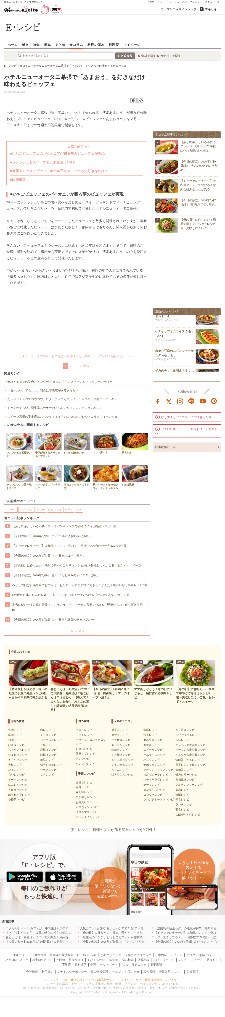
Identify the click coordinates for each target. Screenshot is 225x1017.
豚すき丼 (135, 443)
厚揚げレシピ (48, 749)
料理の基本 (96, 44)
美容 (93, 964)
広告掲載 (149, 971)
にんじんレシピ (17, 784)
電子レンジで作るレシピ (190, 764)
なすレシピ (15, 769)
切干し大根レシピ (51, 764)
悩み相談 (128, 960)
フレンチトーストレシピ (158, 799)
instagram (180, 401)
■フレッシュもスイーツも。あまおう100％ (43, 162)
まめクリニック (110, 955)
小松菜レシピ (16, 799)
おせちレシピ (84, 782)
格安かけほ (76, 960)
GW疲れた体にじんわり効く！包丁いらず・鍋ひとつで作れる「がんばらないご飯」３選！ (72, 595)
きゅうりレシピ (17, 789)
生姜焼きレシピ (121, 740)
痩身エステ (139, 964)
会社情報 (32, 971)
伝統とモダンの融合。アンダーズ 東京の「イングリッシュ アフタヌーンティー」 (61, 381)
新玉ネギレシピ (85, 753)
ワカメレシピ (48, 769)
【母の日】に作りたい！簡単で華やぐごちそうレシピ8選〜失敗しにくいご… (198, 224)
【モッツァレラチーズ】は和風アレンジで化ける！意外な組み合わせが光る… (198, 185)
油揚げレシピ (48, 754)
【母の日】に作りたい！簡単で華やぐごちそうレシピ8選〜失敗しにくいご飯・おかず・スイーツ (76, 565)
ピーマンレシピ (17, 779)
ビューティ (173, 2)
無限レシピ (182, 794)
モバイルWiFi (96, 960)
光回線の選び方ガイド (64, 955)
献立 (25, 44)
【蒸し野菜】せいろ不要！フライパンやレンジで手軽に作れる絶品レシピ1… (198, 146)
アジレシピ (83, 758)
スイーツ (10, 509)
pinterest (214, 401)
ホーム (13, 44)
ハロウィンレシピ (87, 807)
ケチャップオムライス (170, 332)
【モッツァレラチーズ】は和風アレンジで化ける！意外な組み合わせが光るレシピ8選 (69, 546)
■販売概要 (18, 179)
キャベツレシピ (17, 759)
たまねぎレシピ (17, 754)
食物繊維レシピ (185, 779)
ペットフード (109, 964)
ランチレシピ (183, 804)
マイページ (131, 44)
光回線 (60, 960)
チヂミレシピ (151, 784)
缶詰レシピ (182, 740)
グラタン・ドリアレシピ (158, 769)
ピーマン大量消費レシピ (190, 749)
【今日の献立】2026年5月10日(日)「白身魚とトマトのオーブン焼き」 (52, 941)
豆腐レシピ (47, 745)
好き (79, 509)
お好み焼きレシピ (122, 759)
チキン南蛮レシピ (122, 764)
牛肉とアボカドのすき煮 (77, 477)
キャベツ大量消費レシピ (190, 745)
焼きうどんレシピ (122, 774)
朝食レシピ (182, 799)
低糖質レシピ (183, 769)
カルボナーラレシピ (155, 774)
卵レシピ (45, 729)
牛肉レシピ (15, 729)
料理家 (114, 44)
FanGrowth (89, 955)
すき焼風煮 (135, 475)
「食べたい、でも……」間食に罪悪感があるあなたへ (43, 390)
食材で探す (148, 56)
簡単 (47, 44)
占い (184, 2)
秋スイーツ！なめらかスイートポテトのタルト (106, 479)
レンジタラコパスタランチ (48, 477)
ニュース (197, 960)
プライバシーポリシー (72, 971)
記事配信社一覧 (165, 447)
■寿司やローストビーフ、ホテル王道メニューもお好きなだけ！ (59, 171)
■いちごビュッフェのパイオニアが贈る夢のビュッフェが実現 (57, 153)
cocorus (113, 960)
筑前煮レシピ (119, 749)
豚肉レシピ (15, 735)
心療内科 (161, 955)
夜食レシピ (182, 809)
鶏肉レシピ (15, 740)
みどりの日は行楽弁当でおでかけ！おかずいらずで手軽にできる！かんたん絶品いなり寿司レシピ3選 (79, 585)
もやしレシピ (16, 774)
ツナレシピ (47, 774)
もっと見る (77, 631)
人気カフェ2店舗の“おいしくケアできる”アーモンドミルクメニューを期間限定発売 (135, 928)
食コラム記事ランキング (21, 518)
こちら (159, 988)
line (191, 401)
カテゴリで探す (170, 56)
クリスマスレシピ (87, 812)
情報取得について (171, 971)
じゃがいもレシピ (19, 749)
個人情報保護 (99, 971)
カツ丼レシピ (119, 735)
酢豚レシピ (150, 729)
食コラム (76, 44)
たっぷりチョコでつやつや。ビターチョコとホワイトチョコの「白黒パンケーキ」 (62, 399)
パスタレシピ (151, 759)
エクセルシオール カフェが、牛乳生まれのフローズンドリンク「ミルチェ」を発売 (61, 928)
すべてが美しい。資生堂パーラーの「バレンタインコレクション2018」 (54, 407)
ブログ (190, 955)
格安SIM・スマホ (17, 960)
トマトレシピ (84, 735)
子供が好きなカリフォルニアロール (48, 445)
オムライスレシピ (154, 754)
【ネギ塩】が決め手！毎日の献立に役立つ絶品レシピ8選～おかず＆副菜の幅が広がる (63, 932)
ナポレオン (26, 509)
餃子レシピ (150, 735)
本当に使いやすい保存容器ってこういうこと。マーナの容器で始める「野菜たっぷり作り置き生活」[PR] (80, 607)
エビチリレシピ (153, 749)
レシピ (182, 960)
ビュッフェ (55, 509)
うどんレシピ (119, 769)
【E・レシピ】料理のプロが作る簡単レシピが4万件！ (113, 830)
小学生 (69, 509)
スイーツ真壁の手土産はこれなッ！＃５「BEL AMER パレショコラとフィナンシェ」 (64, 416)
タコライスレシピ (154, 789)
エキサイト (212, 9)
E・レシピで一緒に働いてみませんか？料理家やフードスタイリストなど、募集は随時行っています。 (112, 980)
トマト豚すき (106, 443)
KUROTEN (39, 955)
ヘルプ (116, 971)
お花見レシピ (84, 802)
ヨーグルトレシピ (51, 740)
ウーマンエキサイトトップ (178, 9)
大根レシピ (15, 764)
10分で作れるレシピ (187, 735)
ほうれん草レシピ (19, 794)
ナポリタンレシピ (154, 764)
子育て (151, 2)
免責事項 (192, 971)
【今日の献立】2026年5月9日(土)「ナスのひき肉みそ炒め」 (51, 536)
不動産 (66, 964)
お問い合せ (132, 971)
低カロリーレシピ (186, 774)
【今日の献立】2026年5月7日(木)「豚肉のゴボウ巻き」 (48, 555)
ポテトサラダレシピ (155, 779)
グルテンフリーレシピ (189, 784)
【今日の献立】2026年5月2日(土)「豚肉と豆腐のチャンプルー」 (54, 619)
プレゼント (196, 2)
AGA (125, 964)
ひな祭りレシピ (85, 797)
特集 (36, 44)
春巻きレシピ (151, 745)
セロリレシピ (84, 729)
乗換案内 (212, 960)
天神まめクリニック (138, 955)
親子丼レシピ (119, 729)
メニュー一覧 (212, 2)
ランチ (41, 509)
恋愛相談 (143, 960)
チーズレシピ (48, 735)
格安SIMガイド (42, 960)
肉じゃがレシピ (121, 745)
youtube (202, 401)
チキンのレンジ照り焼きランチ (19, 477)
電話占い (205, 955)
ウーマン (169, 960)
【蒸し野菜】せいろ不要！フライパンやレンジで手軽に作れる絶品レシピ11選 (64, 526)
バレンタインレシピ (88, 817)
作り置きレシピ (185, 729)
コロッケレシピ (153, 794)
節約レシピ (182, 789)
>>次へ (84, 366)
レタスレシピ (84, 748)
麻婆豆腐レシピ (153, 740)
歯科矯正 (81, 964)
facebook (157, 401)
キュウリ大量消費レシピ (190, 754)
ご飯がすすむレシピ (187, 814)
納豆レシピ (47, 759)
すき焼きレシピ (121, 754)
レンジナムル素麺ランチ (19, 445)
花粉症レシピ (84, 792)
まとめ (60, 44)
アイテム (177, 955)
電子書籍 (156, 964)
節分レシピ (83, 787)
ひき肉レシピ (16, 745)
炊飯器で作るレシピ (187, 759)
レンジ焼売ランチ (77, 443)
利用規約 (47, 971)
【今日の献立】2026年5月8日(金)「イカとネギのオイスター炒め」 (56, 575)
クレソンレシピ (85, 763)
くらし (161, 2)
